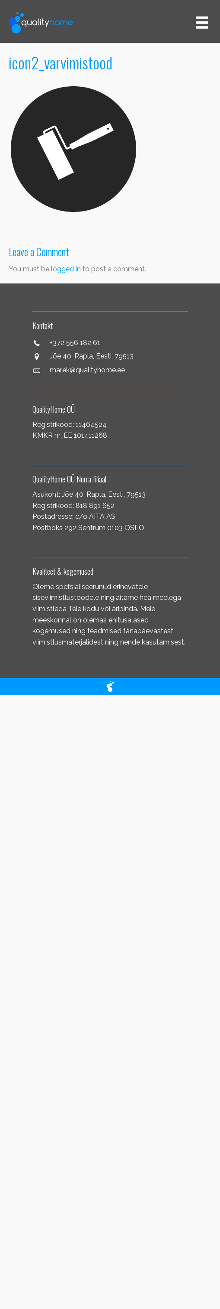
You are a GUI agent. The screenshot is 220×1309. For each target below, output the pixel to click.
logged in (66, 269)
